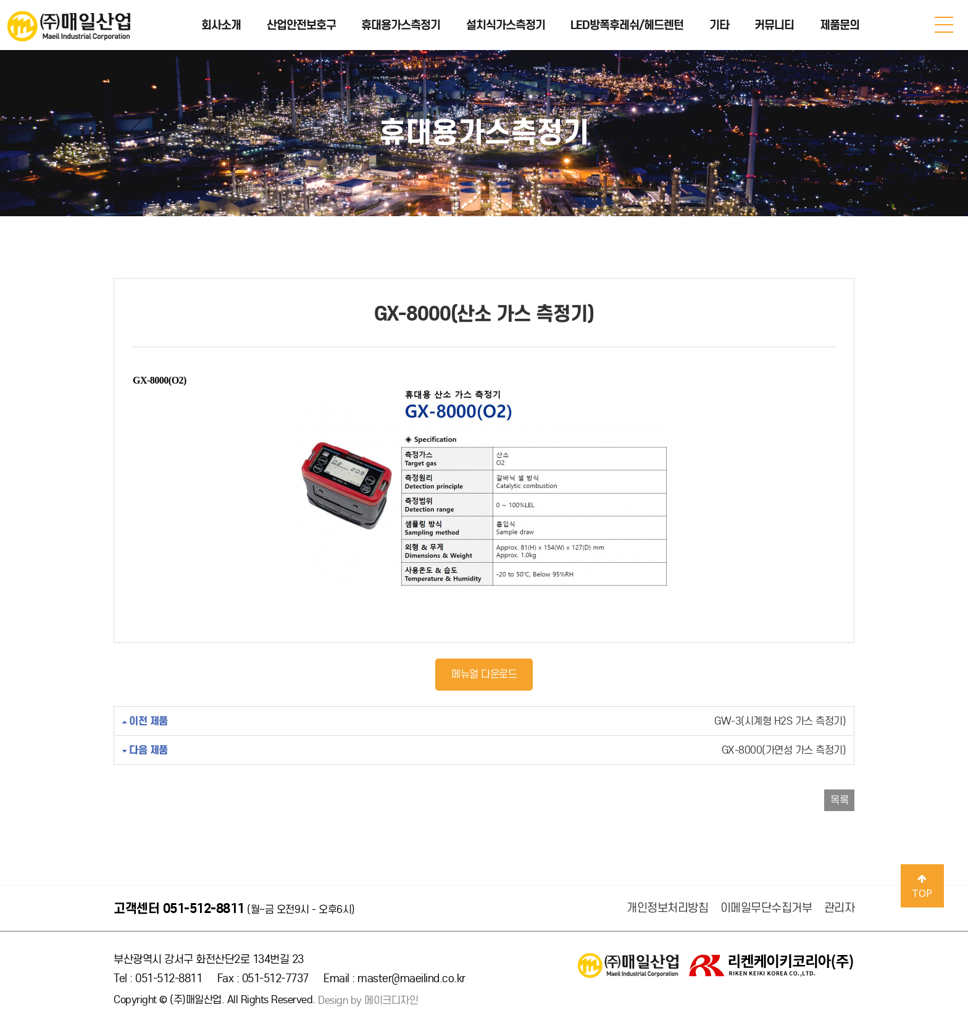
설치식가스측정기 (505, 24)
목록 (839, 800)
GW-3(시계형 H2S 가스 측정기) (484, 721)
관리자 (839, 908)
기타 (719, 24)
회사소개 (221, 24)
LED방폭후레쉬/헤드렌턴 (626, 24)
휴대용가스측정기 (400, 24)
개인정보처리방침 (667, 908)
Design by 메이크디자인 (368, 1000)
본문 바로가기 (0, 0)
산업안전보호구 (301, 24)
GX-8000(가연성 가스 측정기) (484, 750)
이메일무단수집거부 (766, 908)
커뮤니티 (774, 24)
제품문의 (839, 24)
